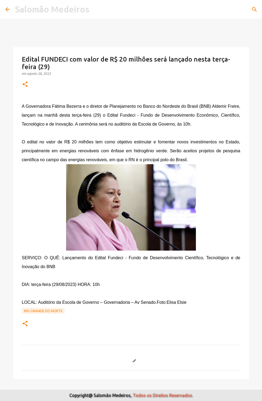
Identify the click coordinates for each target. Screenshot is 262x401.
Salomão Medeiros (52, 9)
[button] (25, 84)
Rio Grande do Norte (43, 311)
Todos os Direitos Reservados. (163, 395)
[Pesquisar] (254, 9)
